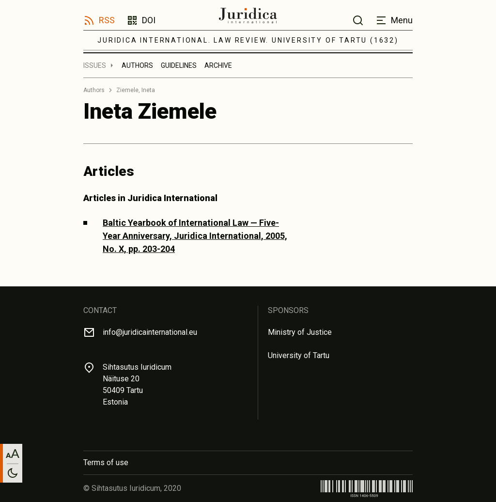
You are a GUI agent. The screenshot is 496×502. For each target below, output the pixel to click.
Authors (137, 65)
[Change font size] (12, 453)
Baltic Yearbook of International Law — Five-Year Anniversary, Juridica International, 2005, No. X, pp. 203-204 (195, 236)
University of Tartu (298, 355)
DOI (148, 20)
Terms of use (105, 462)
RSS (107, 20)
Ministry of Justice (300, 332)
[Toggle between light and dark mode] (12, 473)
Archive (218, 65)
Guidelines (179, 65)
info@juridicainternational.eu (150, 332)
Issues (94, 65)
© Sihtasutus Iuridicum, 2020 (132, 488)
